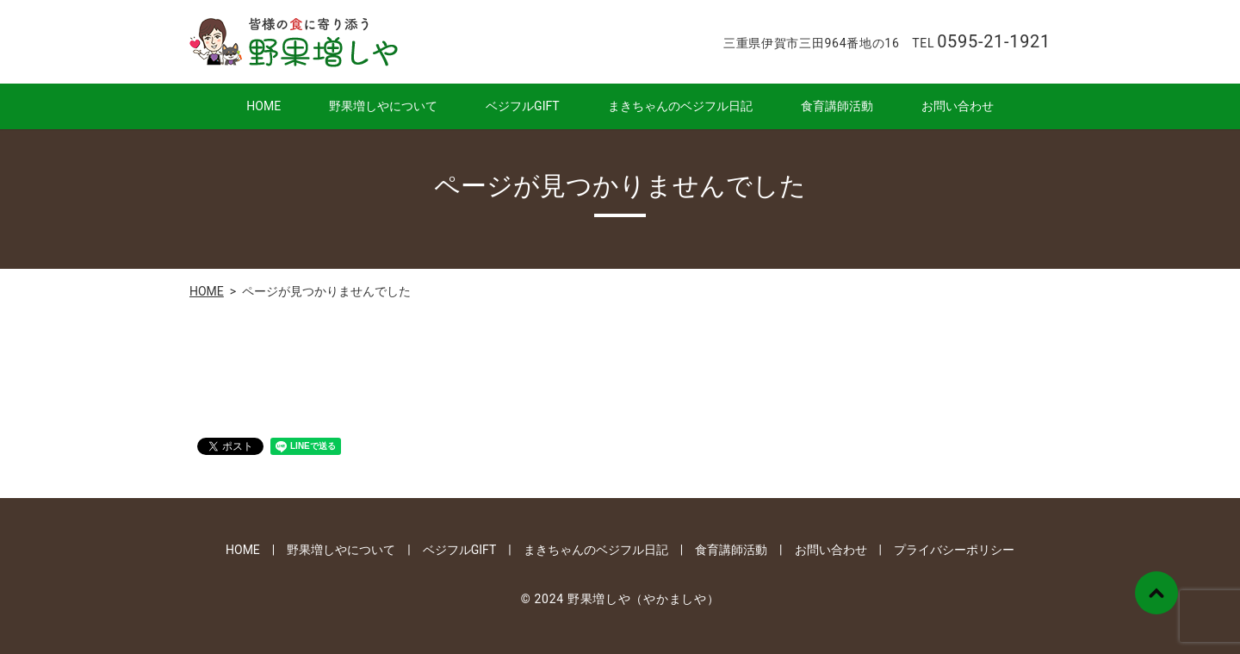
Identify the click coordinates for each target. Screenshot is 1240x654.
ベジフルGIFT (523, 106)
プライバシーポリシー (954, 550)
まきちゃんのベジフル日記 (680, 106)
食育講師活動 (837, 106)
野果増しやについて (383, 106)
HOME (263, 106)
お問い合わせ (957, 106)
